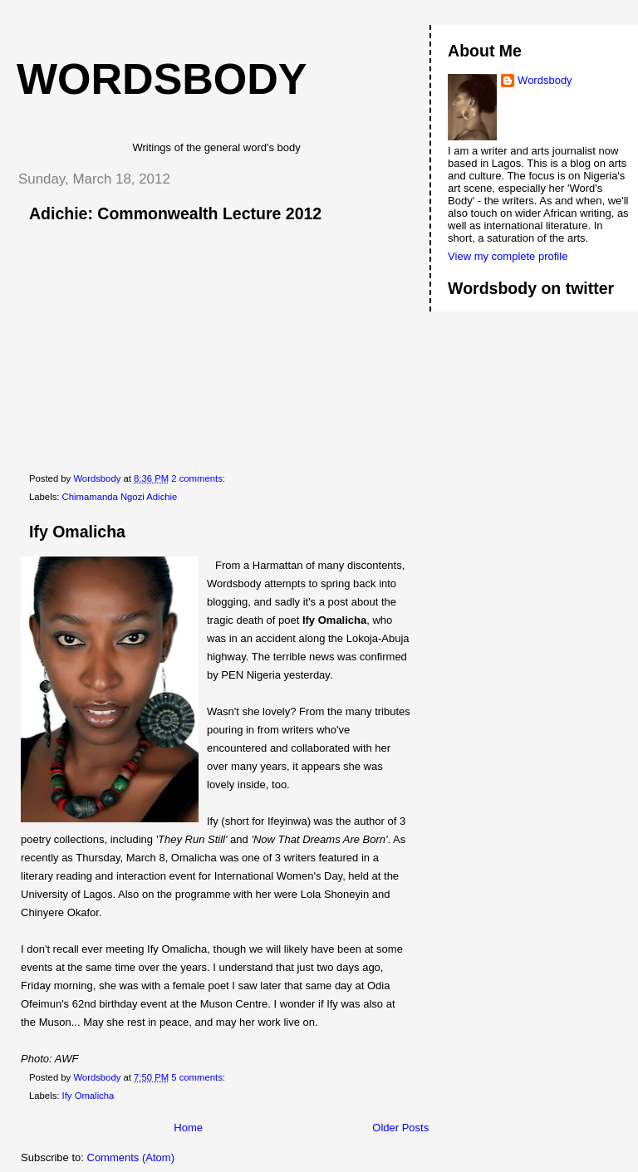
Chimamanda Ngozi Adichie (120, 497)
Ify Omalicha (77, 531)
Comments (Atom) (130, 1157)
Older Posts (400, 1127)
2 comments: (199, 478)
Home (188, 1127)
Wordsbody (545, 80)
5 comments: (199, 1077)
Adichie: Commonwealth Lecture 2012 (175, 213)
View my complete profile (507, 256)
